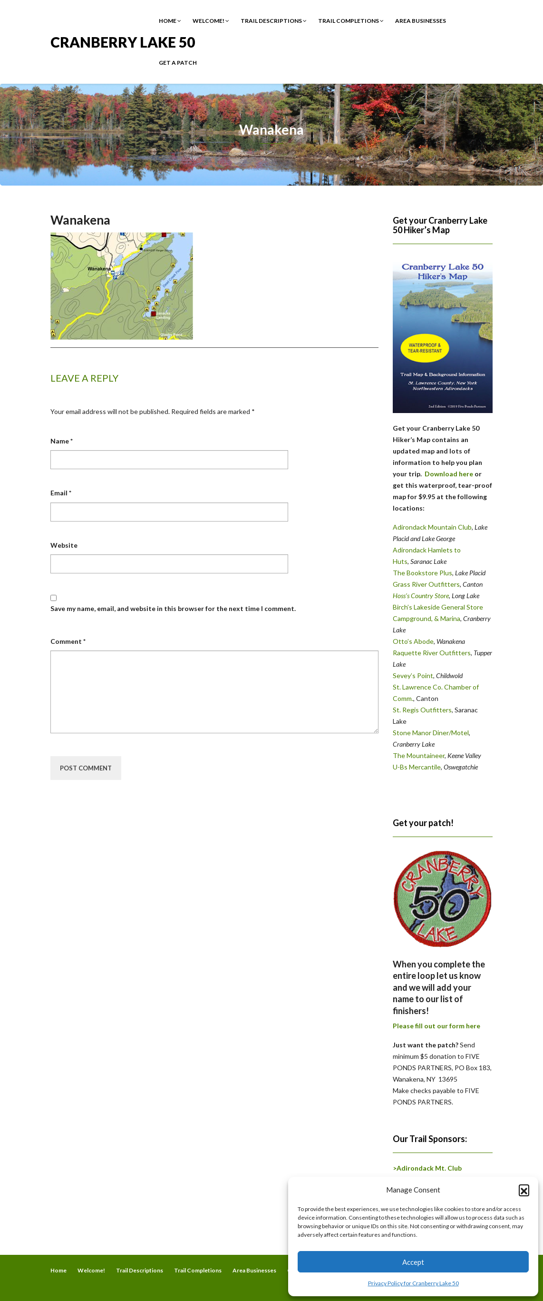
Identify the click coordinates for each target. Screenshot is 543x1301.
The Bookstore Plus (422, 573)
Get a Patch (178, 62)
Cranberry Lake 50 (122, 41)
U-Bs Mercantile (417, 767)
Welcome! (211, 20)
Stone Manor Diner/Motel (431, 733)
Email (60, 493)
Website (64, 545)
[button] (524, 1189)
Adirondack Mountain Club (432, 527)
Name (61, 441)
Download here (449, 474)
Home (170, 20)
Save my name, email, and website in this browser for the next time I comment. (173, 608)
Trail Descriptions (274, 20)
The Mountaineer (419, 755)
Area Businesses (420, 20)
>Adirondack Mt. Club (427, 1168)
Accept (413, 1262)
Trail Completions (351, 20)
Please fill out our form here (436, 1026)
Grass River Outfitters (426, 584)
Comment (68, 641)
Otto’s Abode (413, 641)
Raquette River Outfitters (432, 653)
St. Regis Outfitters (422, 710)
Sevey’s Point (413, 675)
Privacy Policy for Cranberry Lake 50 (413, 1283)
